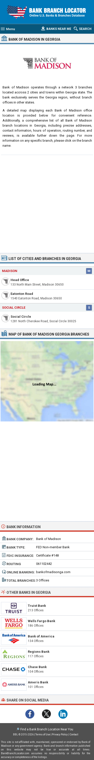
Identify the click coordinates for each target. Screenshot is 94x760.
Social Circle (21, 316)
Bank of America (41, 636)
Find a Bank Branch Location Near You (46, 729)
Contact (73, 734)
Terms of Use (42, 734)
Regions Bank (38, 652)
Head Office (20, 280)
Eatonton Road (22, 294)
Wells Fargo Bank (41, 621)
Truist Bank (37, 606)
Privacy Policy (60, 734)
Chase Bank (37, 667)
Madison (9, 271)
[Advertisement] (47, 203)
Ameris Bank (38, 682)
